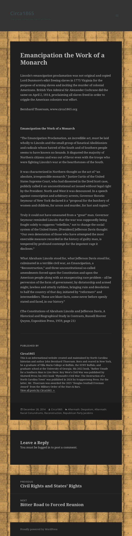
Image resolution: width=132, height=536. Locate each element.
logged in (44, 447)
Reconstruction (53, 413)
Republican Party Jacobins (78, 413)
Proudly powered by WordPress (38, 529)
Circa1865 (22, 13)
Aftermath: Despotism (80, 409)
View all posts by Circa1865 (36, 390)
